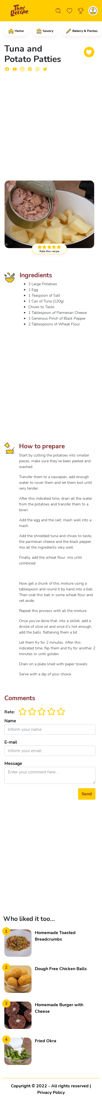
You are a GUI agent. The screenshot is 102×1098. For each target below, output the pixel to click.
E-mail (10, 742)
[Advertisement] (51, 123)
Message (13, 764)
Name (10, 721)
